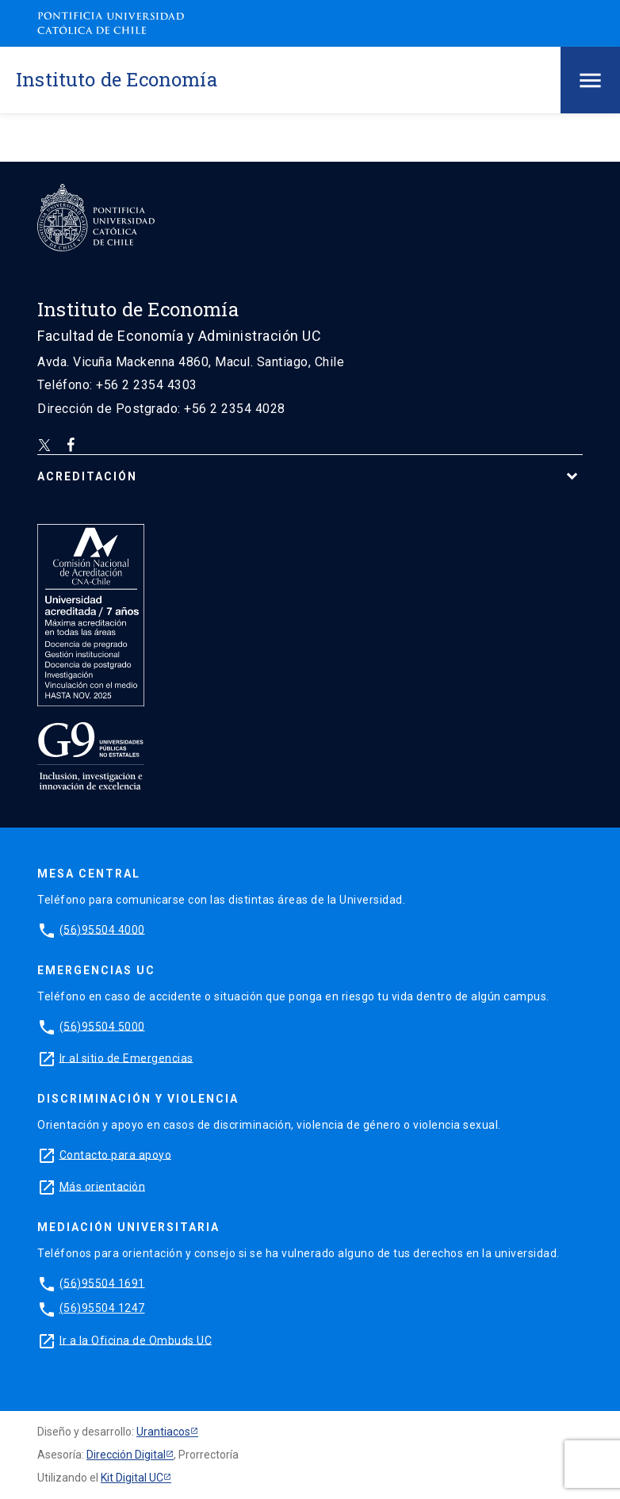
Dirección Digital (126, 1454)
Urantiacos (163, 1431)
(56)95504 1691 (102, 1282)
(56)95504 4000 (102, 929)
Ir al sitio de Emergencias (126, 1057)
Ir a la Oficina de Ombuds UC (135, 1339)
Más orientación (102, 1186)
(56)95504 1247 (102, 1308)
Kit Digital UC (132, 1477)
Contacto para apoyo (115, 1154)
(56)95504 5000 (102, 1025)
